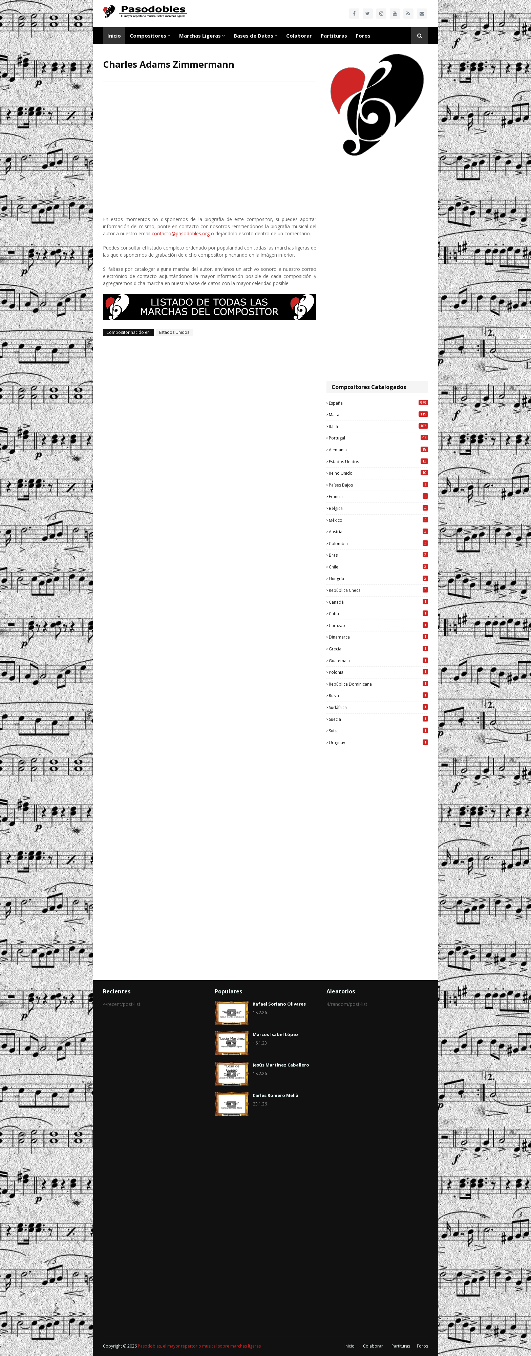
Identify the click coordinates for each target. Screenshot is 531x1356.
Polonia (378, 672)
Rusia (378, 695)
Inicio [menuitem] (114, 35)
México (378, 520)
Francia (378, 496)
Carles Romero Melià (275, 1095)
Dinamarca (378, 637)
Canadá (378, 602)
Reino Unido (378, 473)
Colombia (378, 543)
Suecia (378, 719)
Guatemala (378, 661)
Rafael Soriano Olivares (279, 1004)
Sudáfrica (378, 707)
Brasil (378, 555)
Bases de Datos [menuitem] (253, 35)
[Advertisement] (377, 269)
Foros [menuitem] (363, 35)
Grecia (378, 649)
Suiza (378, 731)
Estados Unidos (174, 332)
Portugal (378, 438)
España (378, 403)
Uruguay (378, 742)
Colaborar (373, 1346)
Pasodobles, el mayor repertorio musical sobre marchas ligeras (199, 1346)
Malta (378, 414)
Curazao (378, 625)
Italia (378, 426)
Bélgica (378, 508)
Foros (422, 1346)
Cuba (378, 613)
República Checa (378, 590)
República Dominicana (378, 684)
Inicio (349, 1346)
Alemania (378, 450)
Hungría (378, 579)
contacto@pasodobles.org (181, 233)
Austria (378, 532)
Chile (378, 567)
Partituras (400, 1346)
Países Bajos (378, 485)
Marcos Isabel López (276, 1034)
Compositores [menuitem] (148, 35)
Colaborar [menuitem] (299, 35)
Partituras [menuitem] (334, 35)
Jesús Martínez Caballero (281, 1065)
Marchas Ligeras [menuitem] (200, 35)
